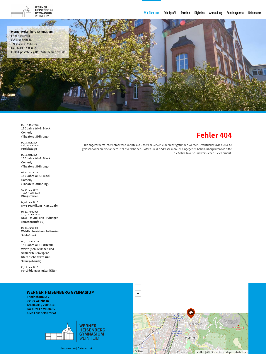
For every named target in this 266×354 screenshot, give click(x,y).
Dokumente (254, 12)
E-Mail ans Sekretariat (41, 313)
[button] (191, 313)
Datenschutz (85, 348)
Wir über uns (151, 12)
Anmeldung (215, 12)
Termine (185, 12)
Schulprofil (169, 12)
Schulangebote (235, 12)
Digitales (200, 12)
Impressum (68, 348)
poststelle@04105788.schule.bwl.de (42, 52)
